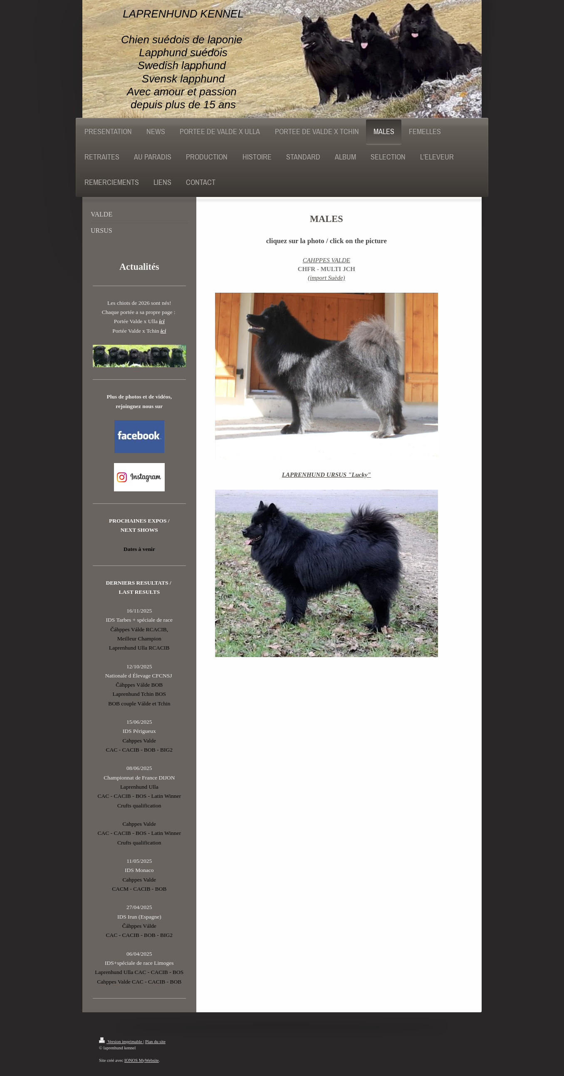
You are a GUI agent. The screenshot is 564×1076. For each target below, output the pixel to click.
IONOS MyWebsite (141, 1060)
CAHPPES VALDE (326, 260)
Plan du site (155, 1041)
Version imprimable (121, 1041)
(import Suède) (326, 277)
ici (162, 321)
